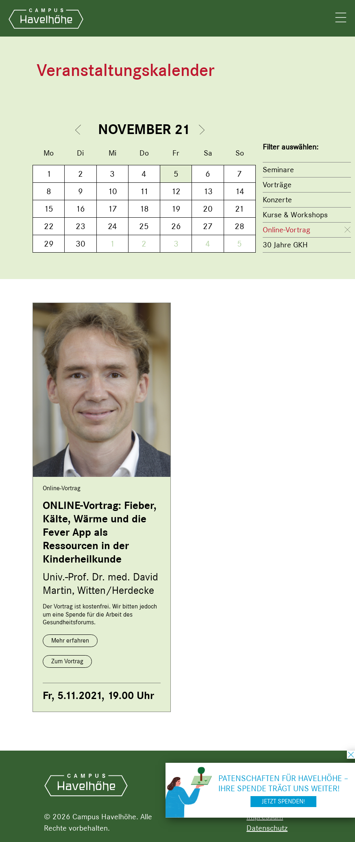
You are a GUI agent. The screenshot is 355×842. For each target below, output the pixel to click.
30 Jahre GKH (285, 244)
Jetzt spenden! (283, 801)
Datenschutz (266, 828)
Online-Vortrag (286, 229)
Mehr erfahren (70, 640)
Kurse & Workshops (295, 214)
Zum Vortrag (67, 661)
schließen (351, 755)
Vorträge (277, 184)
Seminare (278, 169)
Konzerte (277, 199)
